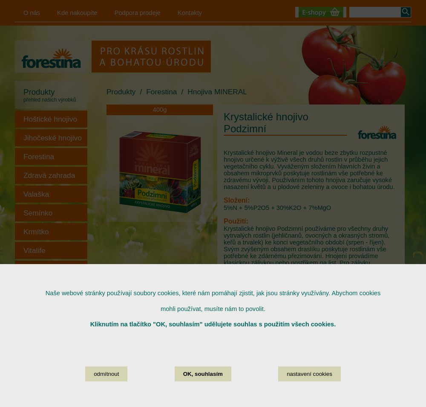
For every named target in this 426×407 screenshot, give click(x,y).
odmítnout (106, 391)
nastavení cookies (309, 391)
